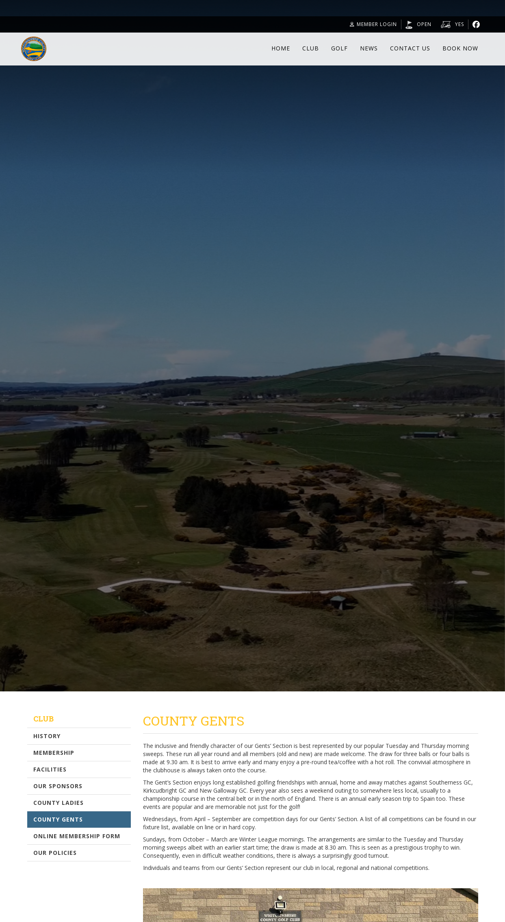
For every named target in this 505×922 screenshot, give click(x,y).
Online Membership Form (76, 836)
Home (280, 48)
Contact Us (410, 48)
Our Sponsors (57, 786)
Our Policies (55, 853)
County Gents (58, 819)
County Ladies (58, 802)
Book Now (460, 48)
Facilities (50, 769)
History (47, 736)
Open (424, 24)
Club (310, 48)
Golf (339, 48)
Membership (53, 752)
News (369, 48)
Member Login (373, 24)
